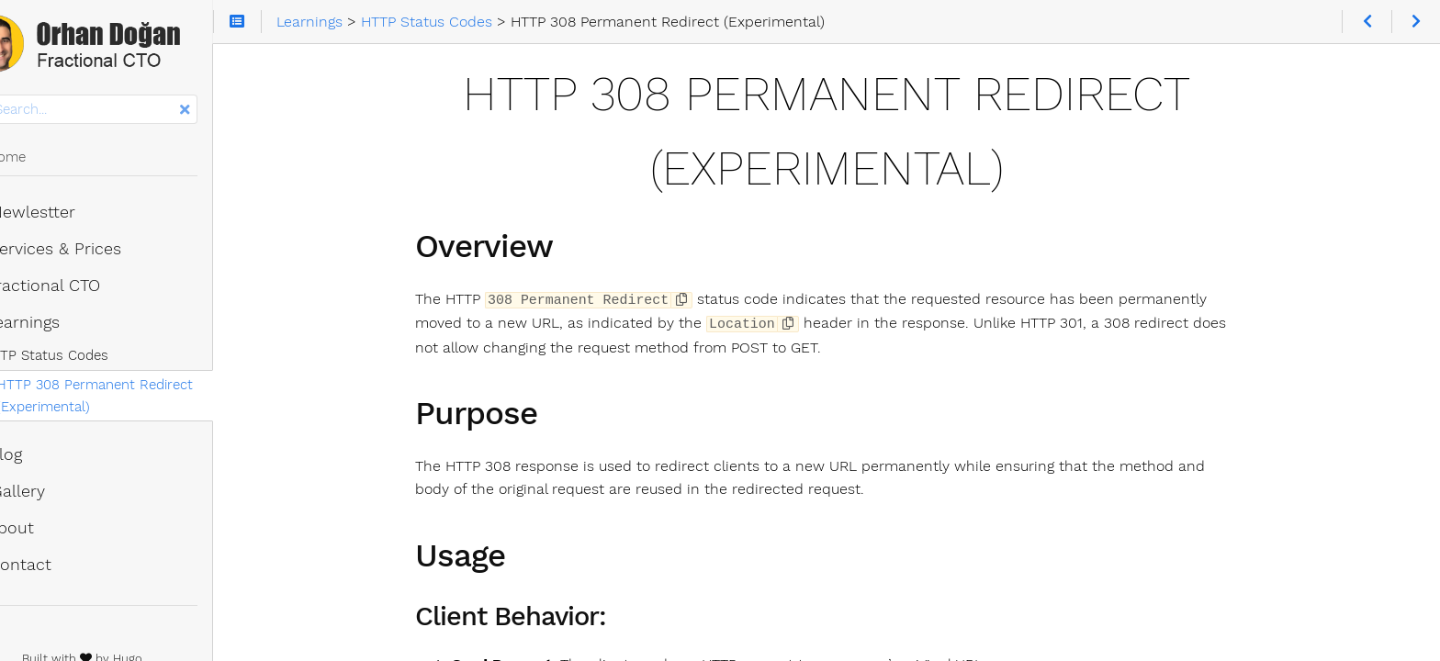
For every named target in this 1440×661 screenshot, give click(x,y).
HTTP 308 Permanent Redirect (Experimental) (142, 399)
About (48, 531)
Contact (57, 568)
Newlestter (69, 216)
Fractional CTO (81, 289)
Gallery (54, 495)
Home (44, 160)
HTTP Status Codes (92, 359)
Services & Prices (92, 252)
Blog (42, 458)
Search (16, 98)
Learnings (61, 326)
